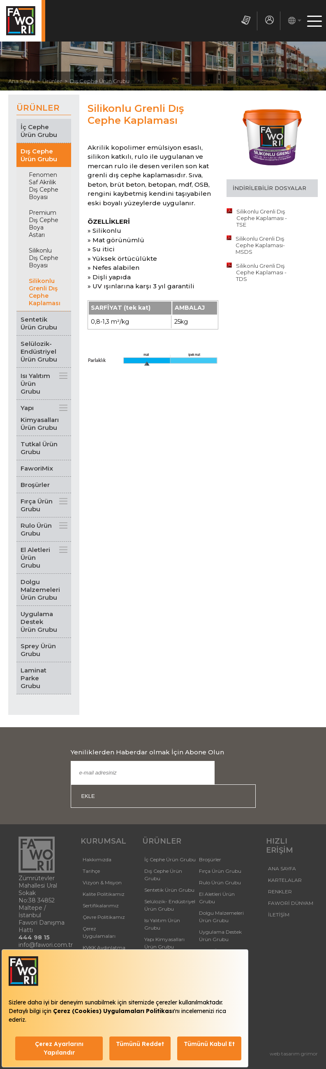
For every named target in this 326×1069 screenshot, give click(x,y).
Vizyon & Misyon (102, 882)
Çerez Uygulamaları (99, 932)
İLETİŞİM (278, 914)
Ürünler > (56, 81)
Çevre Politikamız (104, 917)
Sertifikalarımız (101, 905)
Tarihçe (91, 871)
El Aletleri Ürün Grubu (35, 557)
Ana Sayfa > (25, 81)
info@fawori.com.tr (45, 944)
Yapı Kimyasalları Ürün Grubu (40, 417)
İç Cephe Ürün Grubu (39, 131)
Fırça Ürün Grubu (37, 505)
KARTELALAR (285, 880)
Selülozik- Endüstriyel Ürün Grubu (39, 351)
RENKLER (280, 891)
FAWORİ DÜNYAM (290, 903)
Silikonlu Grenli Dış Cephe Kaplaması (44, 292)
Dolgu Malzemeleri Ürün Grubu (40, 589)
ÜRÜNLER (161, 841)
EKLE (88, 796)
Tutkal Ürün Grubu (39, 448)
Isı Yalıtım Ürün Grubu (35, 383)
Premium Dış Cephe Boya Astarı (43, 224)
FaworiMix (37, 468)
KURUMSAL (103, 841)
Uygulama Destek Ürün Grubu (39, 621)
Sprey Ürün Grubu (38, 650)
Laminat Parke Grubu (33, 678)
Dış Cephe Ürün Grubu (99, 81)
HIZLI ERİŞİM (279, 846)
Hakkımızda (97, 859)
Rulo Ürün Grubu (36, 529)
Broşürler (35, 485)
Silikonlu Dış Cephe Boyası (43, 258)
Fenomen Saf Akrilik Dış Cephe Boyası (43, 186)
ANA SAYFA (282, 868)
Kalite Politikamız (104, 894)
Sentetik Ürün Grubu (39, 323)
